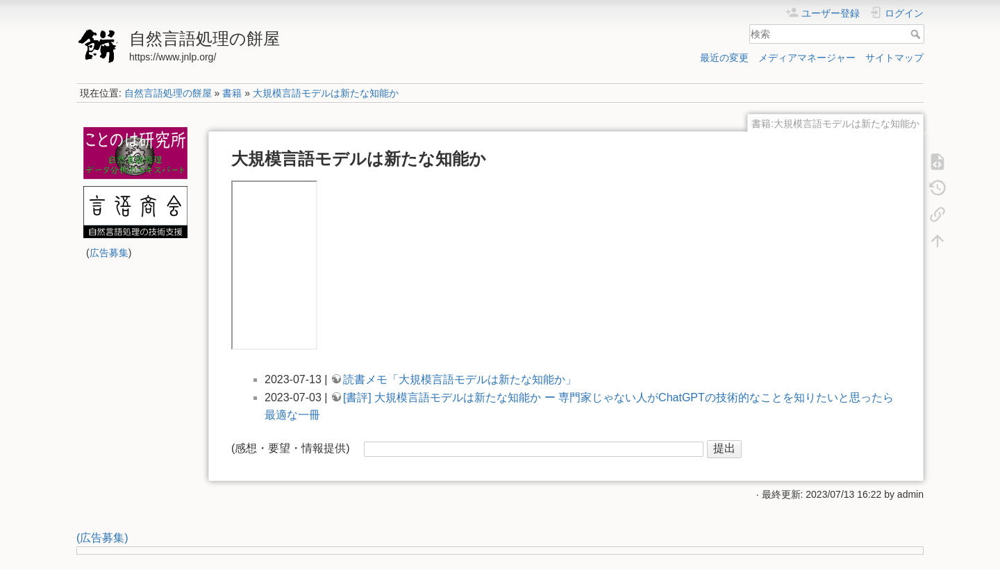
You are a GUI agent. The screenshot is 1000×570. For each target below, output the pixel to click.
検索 (917, 34)
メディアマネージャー (807, 57)
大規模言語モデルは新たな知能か (326, 93)
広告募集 (109, 252)
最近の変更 (724, 57)
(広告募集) (102, 538)
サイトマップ (894, 57)
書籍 (232, 93)
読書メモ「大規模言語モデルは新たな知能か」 (459, 379)
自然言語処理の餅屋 (168, 93)
